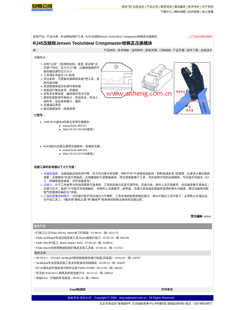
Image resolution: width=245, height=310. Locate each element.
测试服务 (180, 6)
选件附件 (137, 50)
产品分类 (52, 36)
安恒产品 (39, 36)
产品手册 (178, 50)
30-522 (73, 153)
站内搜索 (194, 11)
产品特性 (110, 50)
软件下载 (192, 50)
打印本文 (167, 289)
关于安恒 (207, 6)
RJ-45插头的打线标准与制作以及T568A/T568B (65, 268)
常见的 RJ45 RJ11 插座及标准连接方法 (60, 273)
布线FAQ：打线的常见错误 (53, 278)
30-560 (82, 129)
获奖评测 (151, 50)
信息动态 (138, 6)
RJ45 (53, 122)
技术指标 (123, 50)
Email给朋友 (78, 289)
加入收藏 (207, 11)
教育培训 (166, 6)
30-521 (73, 129)
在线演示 (206, 50)
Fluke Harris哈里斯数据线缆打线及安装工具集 (65, 248)
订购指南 (165, 50)
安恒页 (126, 6)
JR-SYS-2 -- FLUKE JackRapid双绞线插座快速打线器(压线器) (74, 258)
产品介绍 (152, 6)
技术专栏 (194, 6)
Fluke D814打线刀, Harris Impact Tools (59, 243)
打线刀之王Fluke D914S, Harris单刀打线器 (62, 232)
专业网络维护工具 (72, 36)
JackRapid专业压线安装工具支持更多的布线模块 (66, 263)
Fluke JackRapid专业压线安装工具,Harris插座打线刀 (68, 237)
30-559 (82, 153)
